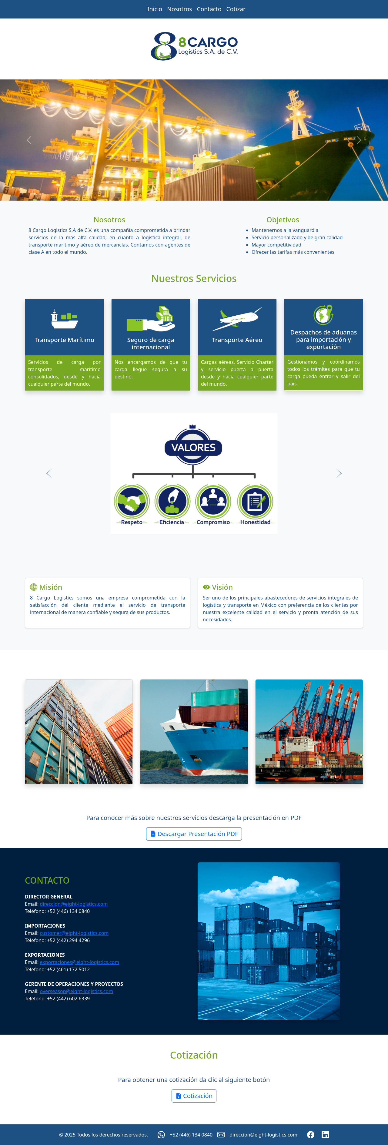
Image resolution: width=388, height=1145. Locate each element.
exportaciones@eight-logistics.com (79, 962)
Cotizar (236, 9)
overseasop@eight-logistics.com (76, 991)
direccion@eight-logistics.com (74, 904)
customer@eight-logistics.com (74, 933)
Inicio (154, 9)
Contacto (209, 9)
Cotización (194, 1096)
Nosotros (179, 9)
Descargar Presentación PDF (194, 834)
